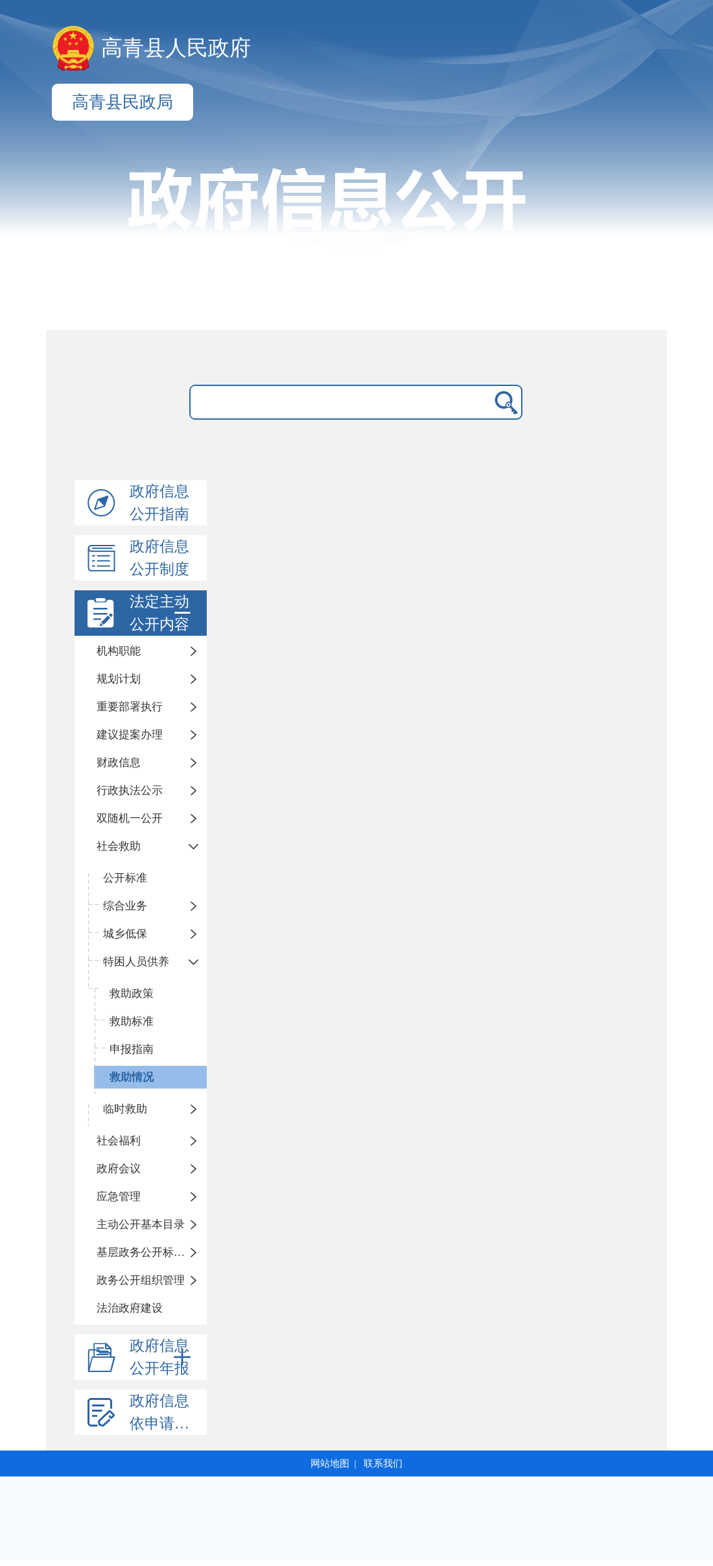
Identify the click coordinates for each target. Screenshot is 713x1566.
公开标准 (125, 878)
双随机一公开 (130, 818)
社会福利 (119, 1141)
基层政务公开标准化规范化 (152, 1252)
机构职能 (119, 651)
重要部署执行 (130, 707)
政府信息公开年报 (163, 1357)
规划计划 (119, 679)
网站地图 (329, 1463)
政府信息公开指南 (159, 502)
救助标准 (132, 1021)
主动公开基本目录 (141, 1224)
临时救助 (125, 1109)
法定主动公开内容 (163, 613)
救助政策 (132, 993)
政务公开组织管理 (141, 1280)
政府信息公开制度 (159, 557)
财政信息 (119, 762)
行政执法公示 (130, 790)
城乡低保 (125, 934)
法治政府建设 (130, 1308)
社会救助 (119, 846)
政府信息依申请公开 (167, 1412)
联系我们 (383, 1463)
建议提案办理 (130, 735)
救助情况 (132, 1077)
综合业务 (125, 906)
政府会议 (119, 1168)
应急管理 (119, 1196)
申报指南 (132, 1049)
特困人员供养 (136, 962)
